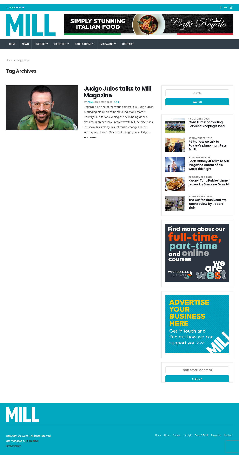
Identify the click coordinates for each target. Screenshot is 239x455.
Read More (90, 137)
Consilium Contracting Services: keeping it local (207, 124)
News (25, 44)
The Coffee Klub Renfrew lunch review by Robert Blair (207, 204)
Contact (128, 44)
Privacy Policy (13, 446)
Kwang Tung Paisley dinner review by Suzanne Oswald (209, 182)
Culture (41, 44)
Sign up (197, 378)
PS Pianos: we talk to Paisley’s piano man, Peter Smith (208, 145)
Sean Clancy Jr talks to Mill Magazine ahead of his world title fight (209, 165)
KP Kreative (32, 441)
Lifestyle (61, 44)
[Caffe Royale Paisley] (148, 24)
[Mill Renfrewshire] (197, 326)
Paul (91, 102)
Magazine (108, 44)
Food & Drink (84, 44)
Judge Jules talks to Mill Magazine (117, 92)
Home (12, 44)
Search (197, 101)
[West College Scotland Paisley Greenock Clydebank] (197, 255)
